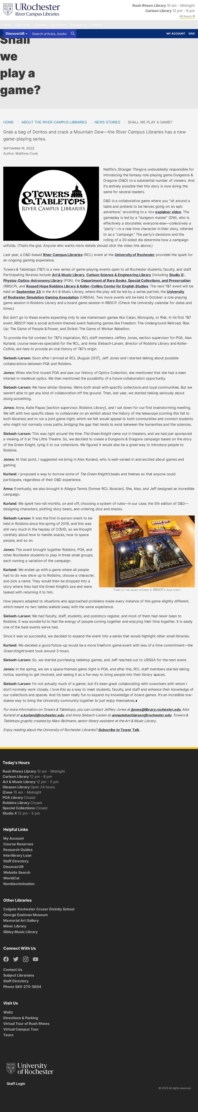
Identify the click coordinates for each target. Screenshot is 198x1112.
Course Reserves (18, 844)
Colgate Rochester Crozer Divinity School (38, 909)
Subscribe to (109, 729)
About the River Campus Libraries (54, 122)
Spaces (41, 24)
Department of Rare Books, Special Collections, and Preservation (136, 280)
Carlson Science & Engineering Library (118, 274)
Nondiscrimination (19, 883)
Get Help (22, 24)
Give (192, 33)
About (96, 24)
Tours (8, 1034)
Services (58, 24)
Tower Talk (129, 729)
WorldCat (11, 878)
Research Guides (18, 849)
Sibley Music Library (20, 931)
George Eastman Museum (25, 914)
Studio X (176, 274)
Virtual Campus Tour (21, 1029)
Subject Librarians (18, 975)
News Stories (107, 122)
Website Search (16, 872)
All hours (187, 16)
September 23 (28, 291)
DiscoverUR (13, 866)
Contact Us (12, 969)
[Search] (72, 33)
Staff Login (16, 1083)
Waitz (8, 1012)
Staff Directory (15, 861)
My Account (176, 33)
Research (79, 24)
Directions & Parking (20, 1017)
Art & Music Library (68, 274)
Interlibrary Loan (17, 855)
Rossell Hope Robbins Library (87, 286)
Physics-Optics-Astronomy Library (33, 280)
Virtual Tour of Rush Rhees (26, 1023)
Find (7, 24)
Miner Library (14, 926)
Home (8, 122)
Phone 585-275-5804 (22, 986)
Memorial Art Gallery (21, 920)
